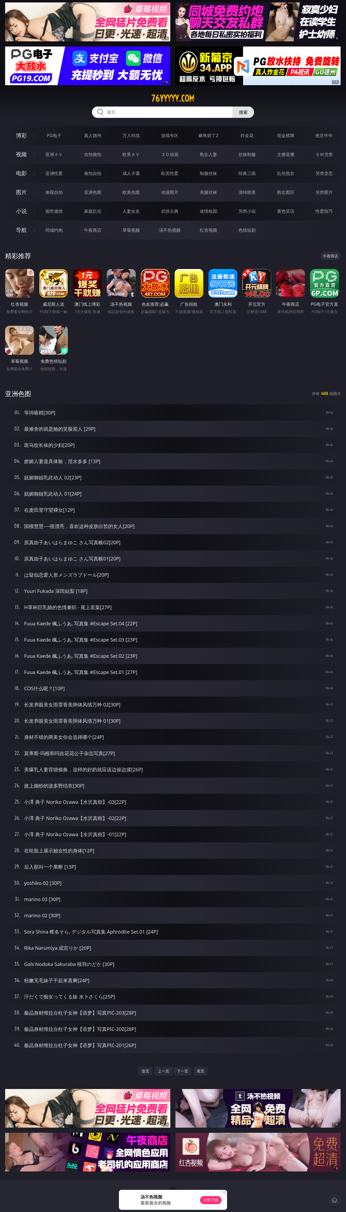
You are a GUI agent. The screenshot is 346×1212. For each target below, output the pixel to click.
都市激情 (54, 211)
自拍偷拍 (92, 154)
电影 (21, 173)
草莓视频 (131, 230)
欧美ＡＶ (131, 154)
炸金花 (247, 135)
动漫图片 (169, 192)
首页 (145, 1071)
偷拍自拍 (92, 173)
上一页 (163, 1071)
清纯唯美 (247, 192)
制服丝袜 (208, 173)
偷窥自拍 (54, 192)
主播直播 (285, 154)
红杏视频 (208, 230)
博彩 (21, 135)
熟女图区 (285, 192)
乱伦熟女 (285, 173)
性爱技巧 (324, 211)
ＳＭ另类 (324, 154)
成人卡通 (131, 173)
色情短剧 (247, 230)
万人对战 (131, 135)
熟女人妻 (208, 154)
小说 (21, 211)
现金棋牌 (285, 135)
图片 (21, 192)
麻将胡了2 (208, 135)
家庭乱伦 (92, 211)
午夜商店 (92, 230)
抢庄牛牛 (324, 135)
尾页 (200, 1071)
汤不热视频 (170, 230)
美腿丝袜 (208, 192)
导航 (21, 230)
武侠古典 (169, 211)
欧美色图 (131, 192)
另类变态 (324, 173)
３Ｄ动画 (169, 154)
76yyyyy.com (172, 98)
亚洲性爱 (54, 173)
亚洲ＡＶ (54, 154)
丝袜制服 (247, 154)
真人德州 (92, 135)
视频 (21, 154)
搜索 (243, 112)
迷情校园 (208, 211)
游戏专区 (169, 135)
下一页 (182, 1071)
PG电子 (54, 135)
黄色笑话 (285, 211)
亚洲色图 (92, 192)
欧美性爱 (169, 173)
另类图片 (324, 192)
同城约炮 (54, 230)
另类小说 (247, 211)
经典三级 (247, 173)
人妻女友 (131, 211)
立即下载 (210, 1200)
